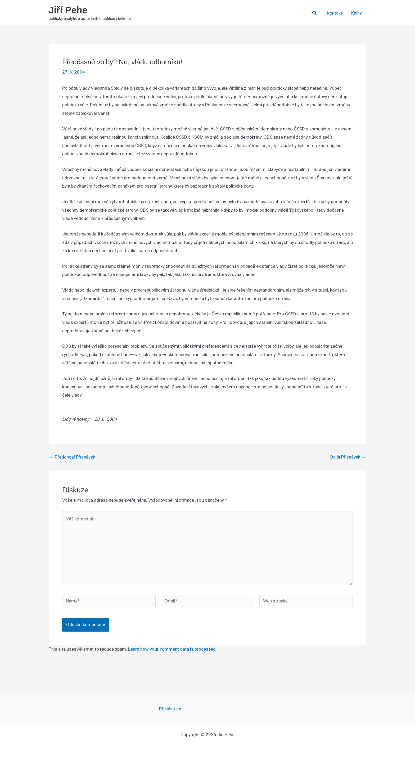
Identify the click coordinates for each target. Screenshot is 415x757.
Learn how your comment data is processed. (172, 649)
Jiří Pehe (68, 10)
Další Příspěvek (348, 457)
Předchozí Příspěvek (72, 457)
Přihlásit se (170, 708)
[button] (314, 13)
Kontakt (334, 13)
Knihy (356, 13)
